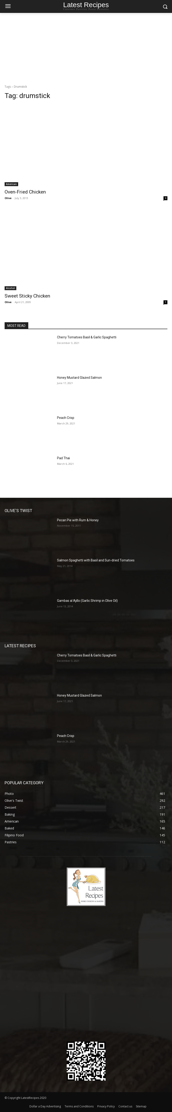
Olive (8, 198)
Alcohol (10, 288)
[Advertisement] (86, 47)
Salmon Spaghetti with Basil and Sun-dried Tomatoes (96, 560)
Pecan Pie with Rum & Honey (78, 520)
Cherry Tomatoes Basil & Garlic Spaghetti (86, 337)
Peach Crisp (65, 418)
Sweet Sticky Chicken (27, 296)
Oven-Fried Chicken (25, 192)
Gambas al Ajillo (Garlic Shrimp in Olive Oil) (87, 600)
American (11, 184)
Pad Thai (63, 458)
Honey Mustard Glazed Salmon (79, 377)
